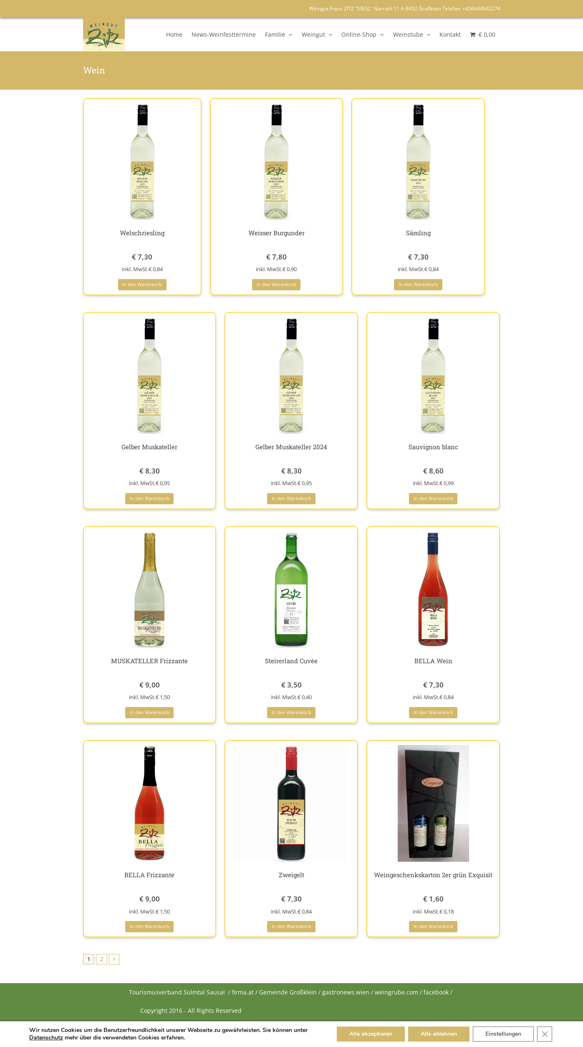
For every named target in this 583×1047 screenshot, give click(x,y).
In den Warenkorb (142, 284)
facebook (436, 992)
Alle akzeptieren (370, 1034)
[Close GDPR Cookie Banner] (544, 1034)
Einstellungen (503, 1034)
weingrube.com (396, 992)
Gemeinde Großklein (288, 992)
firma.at (243, 992)
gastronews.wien (345, 992)
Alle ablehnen (439, 1034)
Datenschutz (46, 1038)
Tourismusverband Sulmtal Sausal (177, 992)
